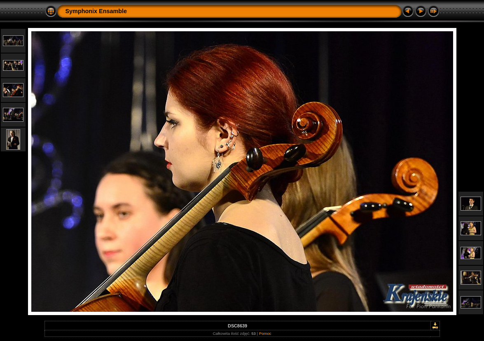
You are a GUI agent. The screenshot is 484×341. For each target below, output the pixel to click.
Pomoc (265, 333)
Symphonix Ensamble (96, 11)
